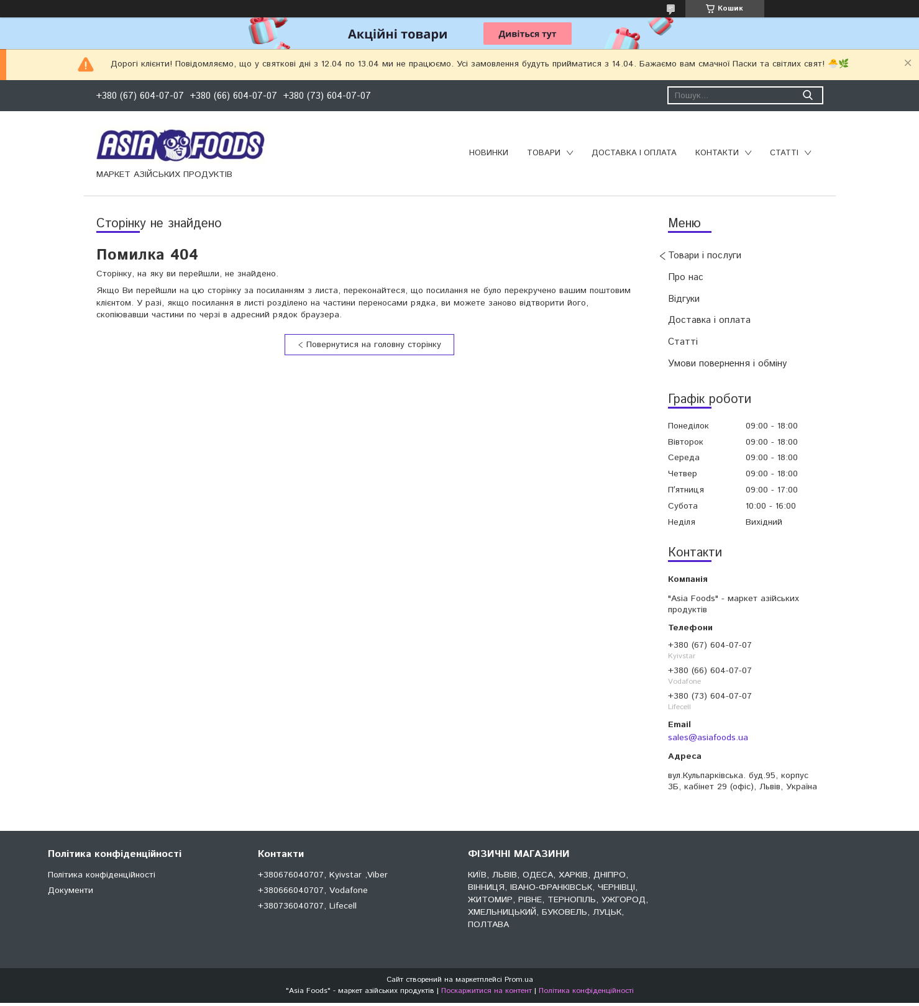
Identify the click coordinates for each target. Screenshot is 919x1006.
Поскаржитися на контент (486, 991)
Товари (543, 153)
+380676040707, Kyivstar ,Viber (323, 875)
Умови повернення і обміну (727, 363)
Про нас (685, 277)
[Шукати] (808, 95)
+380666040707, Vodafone (313, 890)
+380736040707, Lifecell (307, 906)
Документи (70, 890)
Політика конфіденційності (101, 875)
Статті (784, 153)
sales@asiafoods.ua (708, 738)
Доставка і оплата (634, 153)
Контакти (717, 153)
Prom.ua (519, 979)
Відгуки (684, 299)
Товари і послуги (704, 255)
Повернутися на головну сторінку (373, 344)
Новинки (488, 153)
